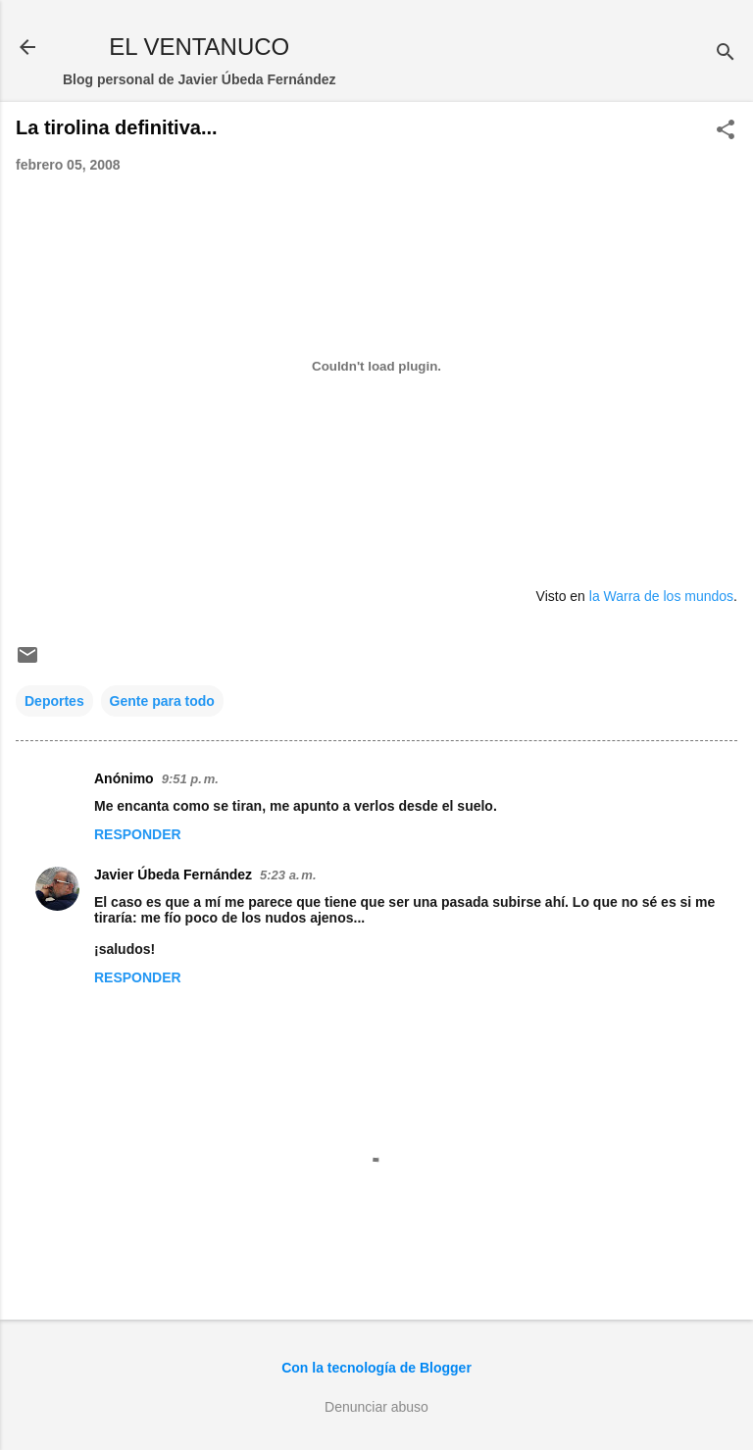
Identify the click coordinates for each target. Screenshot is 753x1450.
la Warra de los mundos (661, 596)
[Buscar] (725, 53)
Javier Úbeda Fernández (173, 874)
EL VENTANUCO (199, 46)
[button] (725, 131)
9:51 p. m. (190, 779)
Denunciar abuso (376, 1407)
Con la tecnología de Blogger (376, 1367)
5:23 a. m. (288, 875)
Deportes (54, 701)
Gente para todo (162, 701)
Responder (137, 834)
